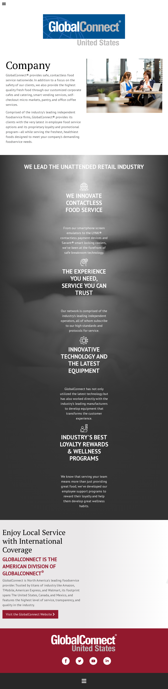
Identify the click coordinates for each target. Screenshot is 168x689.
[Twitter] (79, 661)
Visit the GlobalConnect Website (30, 614)
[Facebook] (66, 661)
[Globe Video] (126, 574)
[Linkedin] (107, 661)
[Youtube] (93, 661)
